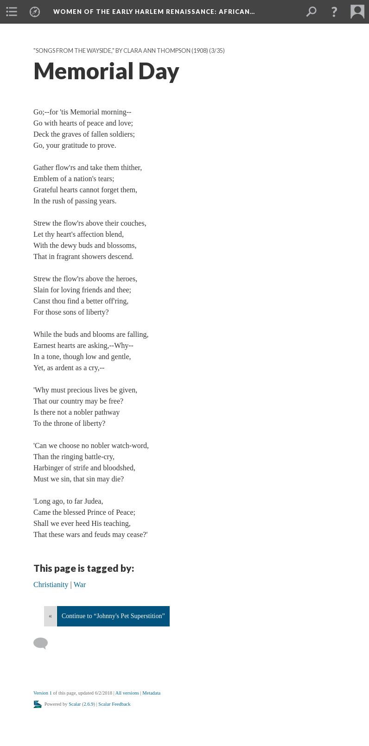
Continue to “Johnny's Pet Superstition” (113, 616)
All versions (127, 692)
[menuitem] (11, 11)
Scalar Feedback (114, 704)
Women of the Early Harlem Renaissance (154, 11)
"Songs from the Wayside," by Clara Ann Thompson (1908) (120, 50)
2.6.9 (89, 704)
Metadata (151, 692)
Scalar (75, 704)
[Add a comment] (44, 644)
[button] (334, 11)
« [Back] (50, 616)
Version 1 (42, 692)
